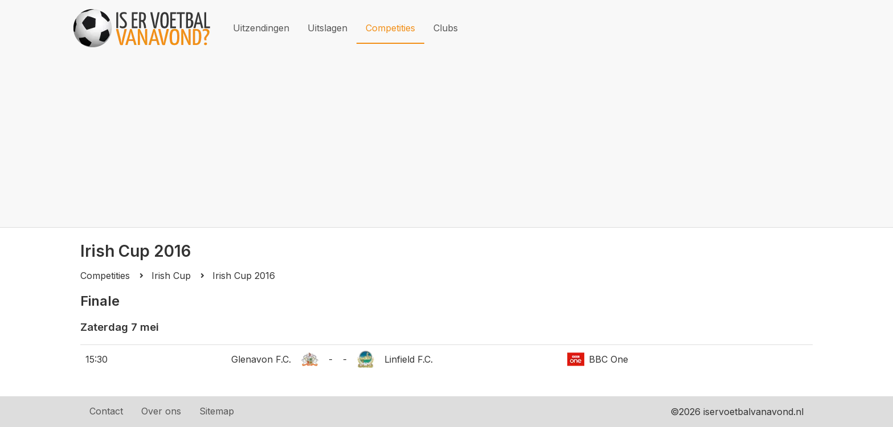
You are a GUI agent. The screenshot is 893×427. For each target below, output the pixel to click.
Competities (390, 28)
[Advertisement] (446, 141)
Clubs (445, 28)
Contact (106, 411)
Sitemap (216, 411)
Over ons (161, 411)
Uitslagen (327, 28)
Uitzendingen (261, 28)
